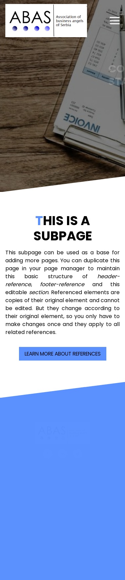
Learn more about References (63, 353)
